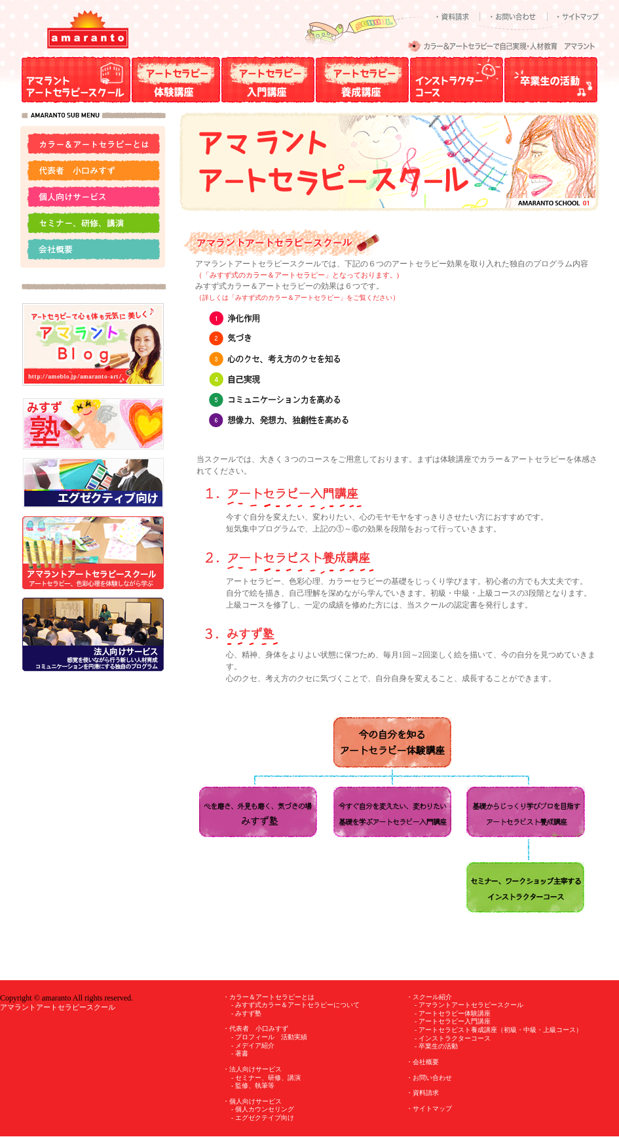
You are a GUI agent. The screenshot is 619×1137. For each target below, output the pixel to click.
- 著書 (239, 1053)
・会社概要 (422, 1061)
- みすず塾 (246, 1013)
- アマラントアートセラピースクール (469, 1004)
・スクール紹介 (429, 997)
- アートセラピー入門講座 (453, 1021)
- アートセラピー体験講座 (453, 1013)
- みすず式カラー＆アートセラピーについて (295, 1004)
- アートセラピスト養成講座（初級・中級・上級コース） (498, 1029)
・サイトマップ (429, 1108)
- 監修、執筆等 (252, 1085)
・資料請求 (422, 1092)
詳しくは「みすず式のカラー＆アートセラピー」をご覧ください (297, 297)
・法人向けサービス (252, 1069)
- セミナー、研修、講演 (266, 1077)
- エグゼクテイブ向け (262, 1117)
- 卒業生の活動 (436, 1046)
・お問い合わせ (429, 1077)
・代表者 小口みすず (255, 1028)
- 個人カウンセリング (262, 1109)
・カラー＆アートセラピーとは (268, 997)
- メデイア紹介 (252, 1045)
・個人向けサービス (252, 1101)
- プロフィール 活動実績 (269, 1037)
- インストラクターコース (453, 1038)
